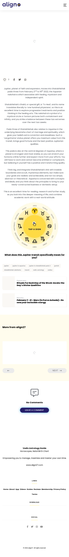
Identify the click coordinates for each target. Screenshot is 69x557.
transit (27, 270)
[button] (65, 5)
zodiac (50, 270)
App (17, 489)
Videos (23, 489)
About (12, 489)
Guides (30, 489)
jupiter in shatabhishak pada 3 (39, 266)
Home (5, 489)
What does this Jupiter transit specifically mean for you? (35, 256)
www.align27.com (34, 465)
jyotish (56, 266)
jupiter (6, 266)
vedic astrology (38, 270)
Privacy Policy (60, 489)
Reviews (37, 489)
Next (57, 370)
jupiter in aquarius (19, 266)
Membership (47, 489)
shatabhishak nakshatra (12, 270)
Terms (34, 494)
